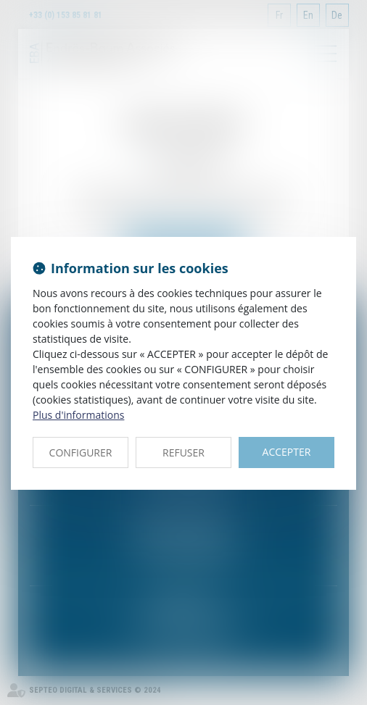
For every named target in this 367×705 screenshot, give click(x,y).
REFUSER (183, 452)
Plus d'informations (78, 415)
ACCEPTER (287, 452)
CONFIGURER (80, 452)
